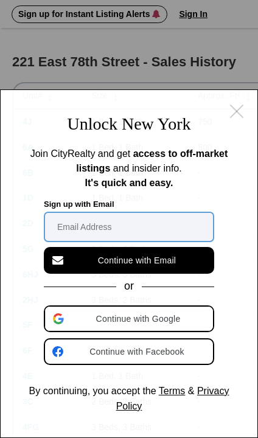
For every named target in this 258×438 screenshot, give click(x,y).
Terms (172, 391)
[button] (130, 319)
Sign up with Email (79, 204)
